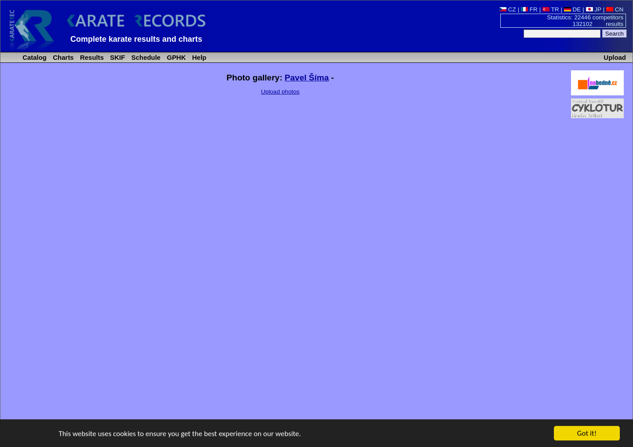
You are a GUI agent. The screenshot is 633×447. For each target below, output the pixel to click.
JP (593, 9)
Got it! (587, 433)
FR (529, 9)
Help (198, 57)
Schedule (145, 57)
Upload (615, 57)
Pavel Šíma (307, 77)
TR (550, 9)
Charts (62, 57)
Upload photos (280, 91)
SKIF (116, 57)
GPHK (175, 57)
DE (572, 9)
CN (614, 9)
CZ (507, 9)
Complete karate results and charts (136, 39)
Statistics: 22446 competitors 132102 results (585, 20)
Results (91, 57)
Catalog (34, 57)
